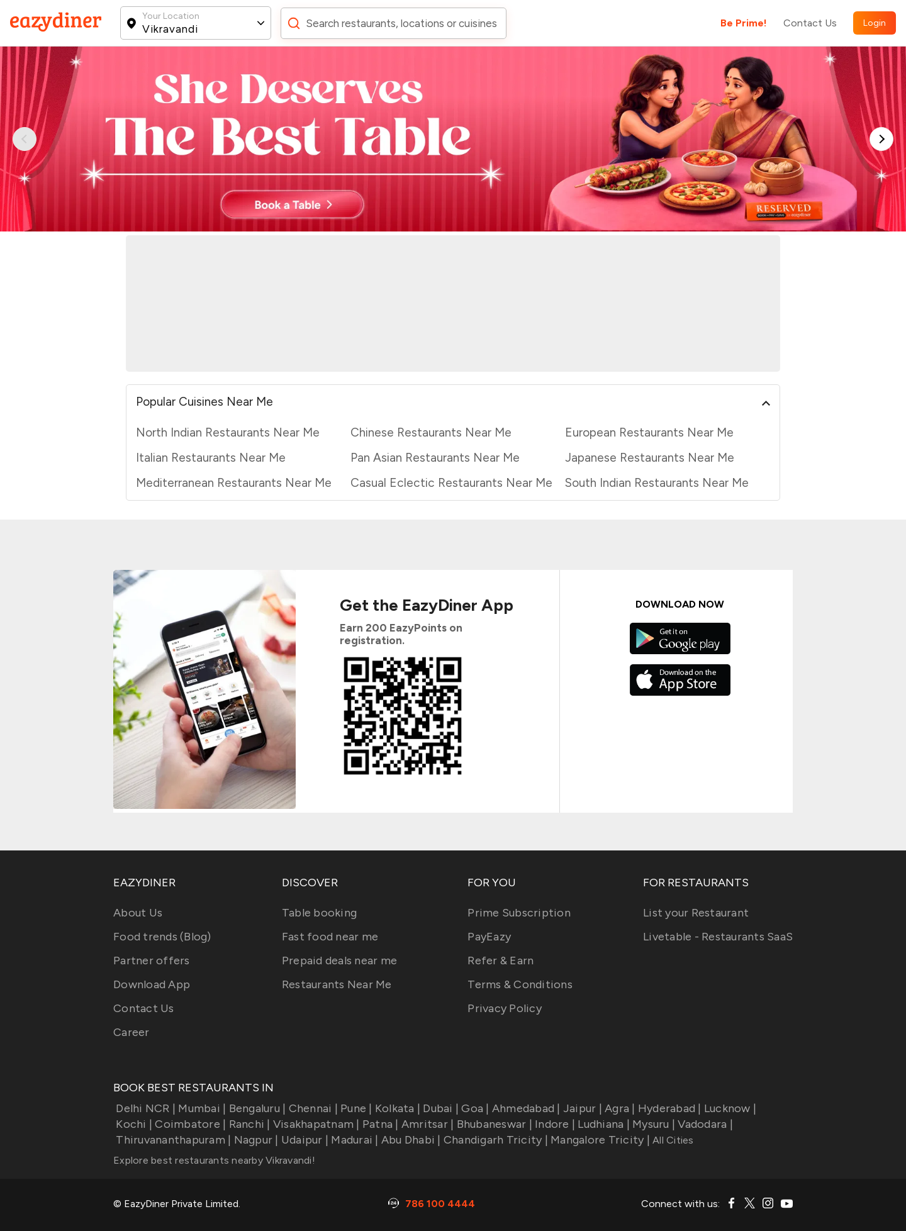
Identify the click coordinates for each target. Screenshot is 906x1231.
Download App (151, 984)
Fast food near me (330, 937)
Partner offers (151, 960)
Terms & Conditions (520, 984)
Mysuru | (652, 1124)
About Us (137, 913)
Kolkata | (396, 1108)
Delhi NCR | (144, 1108)
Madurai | (353, 1140)
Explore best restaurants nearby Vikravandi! (214, 1160)
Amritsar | (426, 1124)
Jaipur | (581, 1108)
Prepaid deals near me (339, 960)
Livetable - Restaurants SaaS (718, 937)
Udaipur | (304, 1140)
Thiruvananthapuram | (172, 1140)
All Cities (672, 1140)
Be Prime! (743, 23)
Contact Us (810, 23)
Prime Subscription (519, 913)
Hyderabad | (668, 1108)
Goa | (474, 1108)
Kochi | (132, 1124)
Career (131, 1032)
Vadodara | (704, 1124)
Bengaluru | (256, 1108)
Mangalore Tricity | (599, 1140)
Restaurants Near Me (337, 984)
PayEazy (489, 937)
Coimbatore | (189, 1124)
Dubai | (439, 1108)
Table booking (319, 913)
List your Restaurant (696, 913)
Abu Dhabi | (410, 1140)
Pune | (355, 1108)
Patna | (379, 1124)
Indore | (553, 1124)
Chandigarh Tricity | (494, 1140)
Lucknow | (729, 1108)
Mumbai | (201, 1108)
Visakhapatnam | (315, 1124)
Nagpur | (254, 1140)
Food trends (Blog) (162, 937)
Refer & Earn (500, 960)
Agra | (618, 1108)
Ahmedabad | (525, 1108)
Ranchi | (248, 1124)
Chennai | (312, 1108)
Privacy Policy (504, 1008)
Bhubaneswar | (493, 1124)
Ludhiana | (602, 1124)
